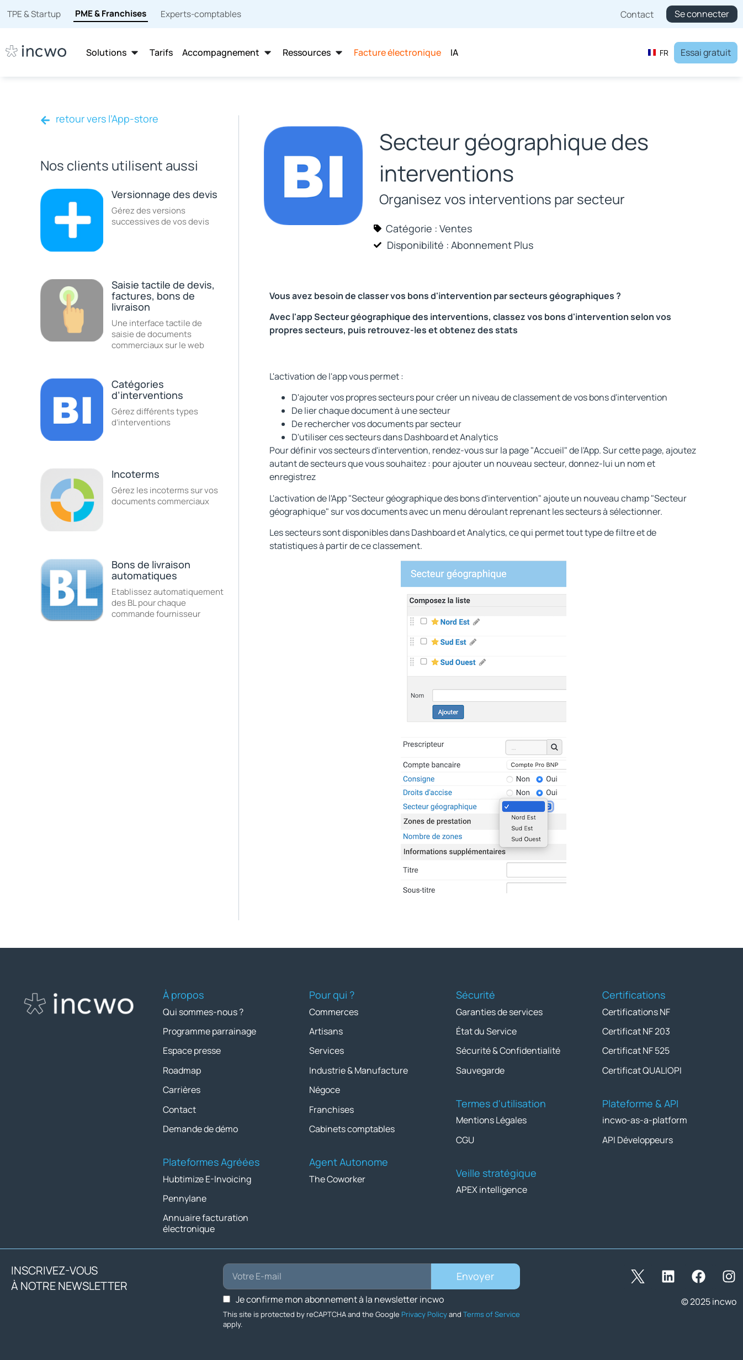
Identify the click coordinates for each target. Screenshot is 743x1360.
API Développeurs (637, 1138)
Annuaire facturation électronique (205, 1221)
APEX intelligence (491, 1188)
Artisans (326, 1031)
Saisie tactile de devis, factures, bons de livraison (163, 295)
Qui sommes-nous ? (203, 1011)
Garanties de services (499, 1011)
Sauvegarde (480, 1069)
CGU (465, 1138)
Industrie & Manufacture (358, 1069)
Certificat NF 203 (636, 1031)
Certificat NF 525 (636, 1050)
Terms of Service (491, 1311)
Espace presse (192, 1050)
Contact (179, 1108)
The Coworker (337, 1177)
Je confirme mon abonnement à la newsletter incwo (340, 1296)
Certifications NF (636, 1011)
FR (658, 52)
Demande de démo (200, 1127)
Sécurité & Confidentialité (508, 1050)
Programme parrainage (209, 1031)
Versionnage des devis (164, 194)
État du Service (486, 1031)
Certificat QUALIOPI (642, 1069)
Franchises (331, 1108)
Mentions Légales (491, 1119)
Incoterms (136, 474)
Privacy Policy (424, 1311)
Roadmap (182, 1069)
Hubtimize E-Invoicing (207, 1177)
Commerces (333, 1011)
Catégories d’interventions (147, 389)
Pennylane (184, 1196)
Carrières (181, 1088)
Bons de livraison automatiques (151, 570)
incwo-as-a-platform (644, 1119)
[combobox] (658, 52)
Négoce (324, 1088)
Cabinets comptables (352, 1127)
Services (326, 1050)
